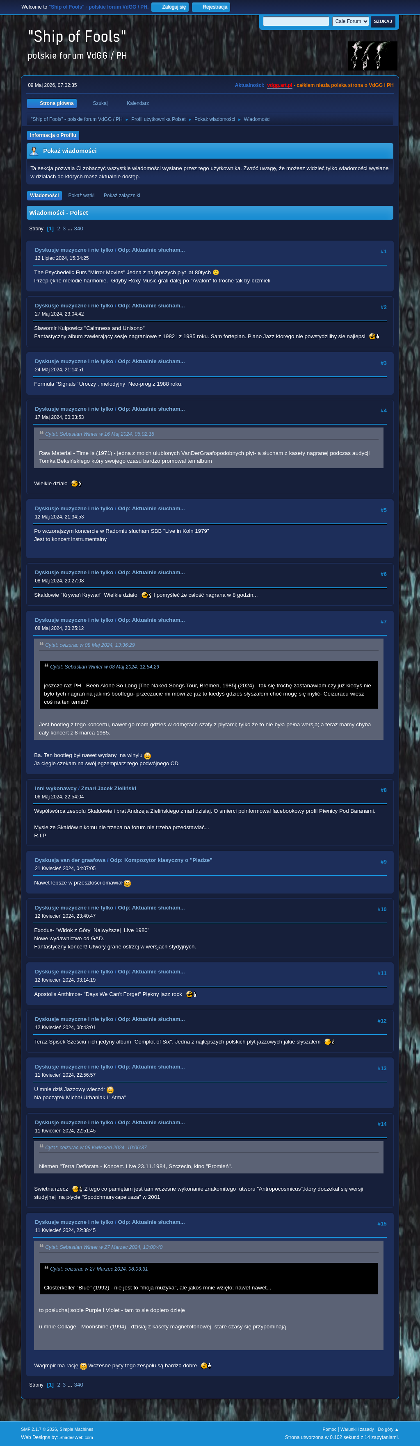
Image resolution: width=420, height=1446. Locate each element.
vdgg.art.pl (279, 85)
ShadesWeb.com (76, 1437)
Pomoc (330, 1429)
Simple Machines (77, 1429)
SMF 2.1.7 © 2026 (39, 1429)
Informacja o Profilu (53, 135)
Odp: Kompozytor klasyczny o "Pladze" (161, 860)
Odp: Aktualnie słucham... (151, 250)
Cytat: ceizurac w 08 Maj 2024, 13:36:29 (90, 645)
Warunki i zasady (357, 1429)
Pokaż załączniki (122, 195)
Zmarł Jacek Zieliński (108, 788)
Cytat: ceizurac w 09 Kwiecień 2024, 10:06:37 (96, 1147)
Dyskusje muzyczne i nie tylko (74, 250)
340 (78, 228)
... (71, 228)
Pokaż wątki (81, 195)
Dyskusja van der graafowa (70, 860)
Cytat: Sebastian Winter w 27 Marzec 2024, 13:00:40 (103, 1247)
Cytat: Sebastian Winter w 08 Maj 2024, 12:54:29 (104, 667)
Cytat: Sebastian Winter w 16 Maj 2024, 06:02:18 (99, 434)
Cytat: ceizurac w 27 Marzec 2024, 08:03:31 (99, 1269)
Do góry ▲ (388, 1429)
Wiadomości (44, 195)
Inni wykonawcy (55, 788)
